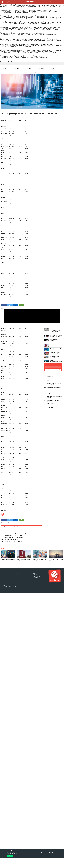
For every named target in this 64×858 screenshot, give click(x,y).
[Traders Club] (30, 2)
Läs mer (15, 855)
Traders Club (4, 572)
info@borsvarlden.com (36, 576)
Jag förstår (10, 855)
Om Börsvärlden (4, 574)
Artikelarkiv (3, 575)
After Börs (48, 1)
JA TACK (59, 369)
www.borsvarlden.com (36, 577)
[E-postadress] (51, 370)
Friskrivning (19, 572)
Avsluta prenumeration (21, 576)
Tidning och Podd (54, 1)
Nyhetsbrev (38, 1)
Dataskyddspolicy (20, 573)
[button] (31, 565)
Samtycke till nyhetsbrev (50, 367)
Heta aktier (43, 1)
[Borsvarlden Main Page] (6, 2)
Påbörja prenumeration (21, 575)
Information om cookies (21, 574)
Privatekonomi (60, 1)
